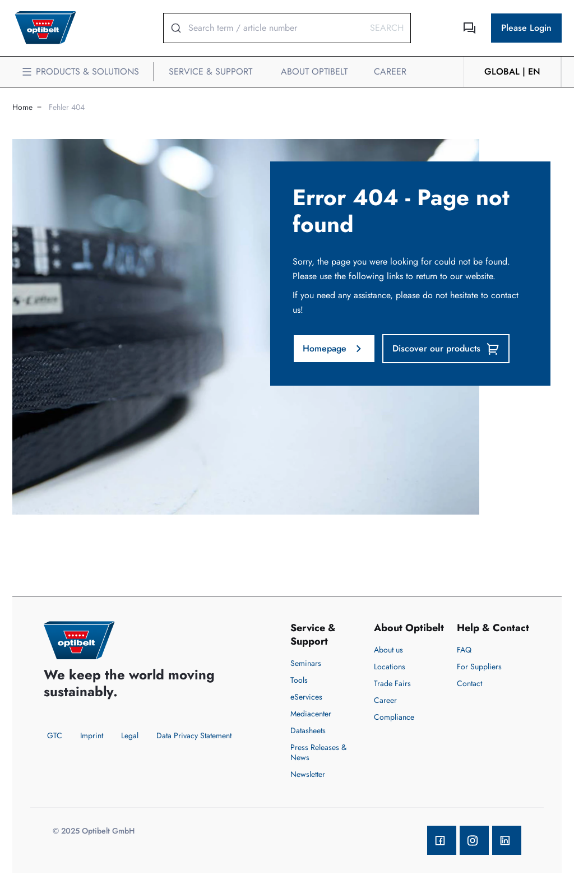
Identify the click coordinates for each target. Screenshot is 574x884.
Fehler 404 (67, 107)
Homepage (334, 348)
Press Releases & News (318, 752)
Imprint (91, 735)
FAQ (464, 649)
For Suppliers (479, 666)
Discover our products (445, 348)
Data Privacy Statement (194, 735)
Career (385, 700)
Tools (299, 680)
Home (22, 107)
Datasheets (308, 730)
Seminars (305, 663)
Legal (129, 735)
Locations (389, 666)
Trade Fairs (392, 683)
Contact (469, 683)
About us (388, 649)
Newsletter (307, 774)
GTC (54, 735)
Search (387, 27)
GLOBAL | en (512, 71)
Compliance (394, 717)
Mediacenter (310, 713)
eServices (306, 696)
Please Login (526, 27)
